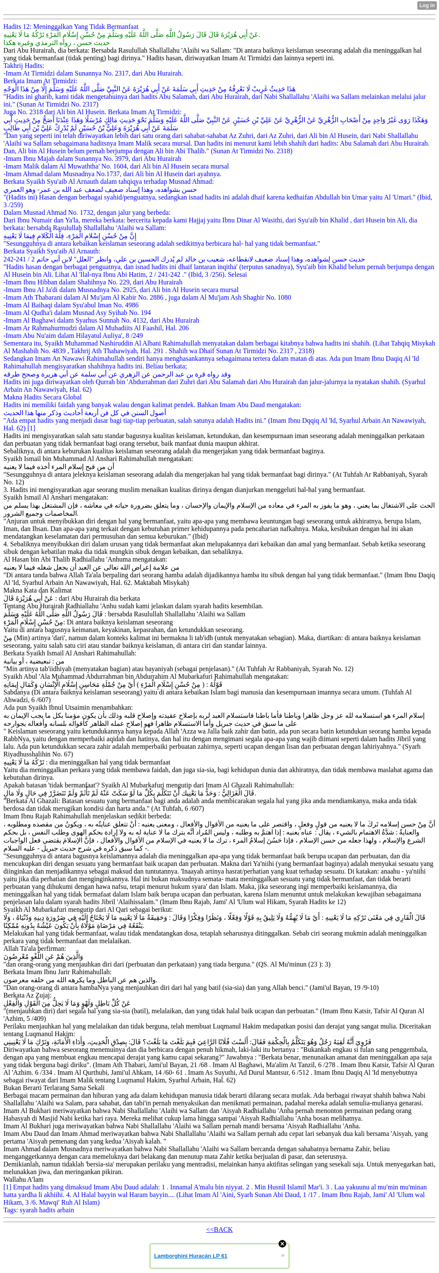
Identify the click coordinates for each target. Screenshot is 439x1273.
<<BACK (219, 1229)
